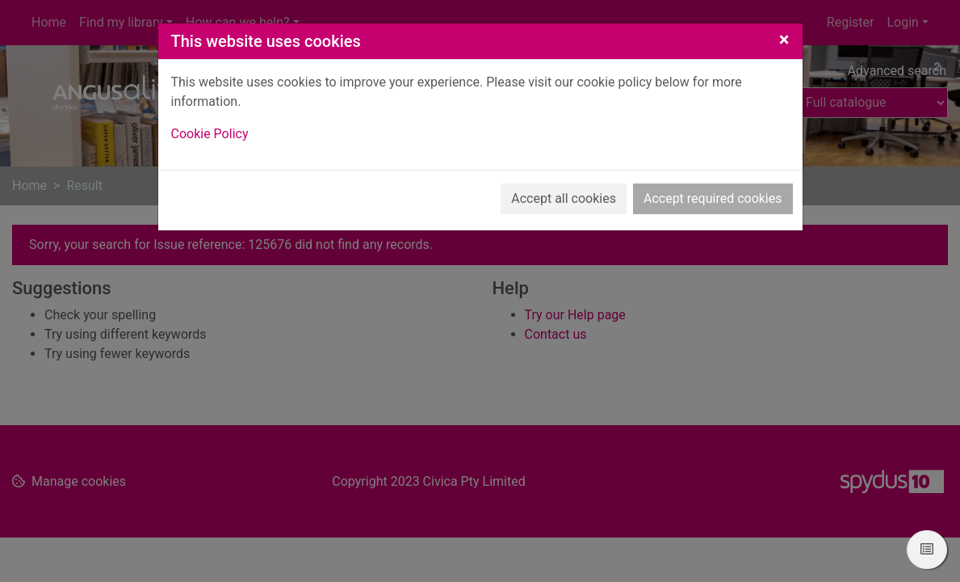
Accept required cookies (712, 198)
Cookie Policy (210, 133)
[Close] (784, 39)
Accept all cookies (563, 198)
